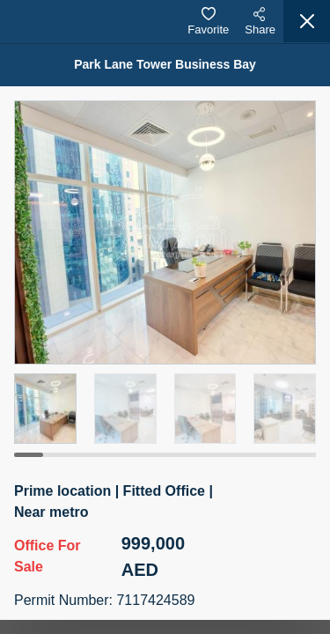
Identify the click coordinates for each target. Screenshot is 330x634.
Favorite (208, 21)
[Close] (306, 21)
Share (260, 21)
